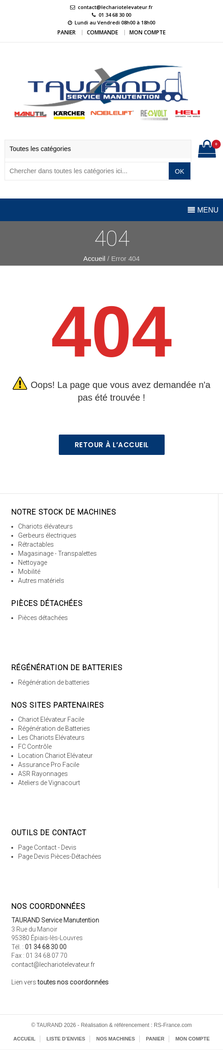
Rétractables (36, 544)
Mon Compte (147, 32)
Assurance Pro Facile (48, 764)
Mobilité (29, 571)
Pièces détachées (43, 617)
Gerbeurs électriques (47, 535)
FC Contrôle (35, 746)
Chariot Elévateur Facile (51, 719)
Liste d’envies (66, 1038)
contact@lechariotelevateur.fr (115, 7)
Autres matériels (41, 580)
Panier (66, 32)
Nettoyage (32, 562)
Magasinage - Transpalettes (57, 553)
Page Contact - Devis (47, 847)
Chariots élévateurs (45, 526)
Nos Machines (115, 1038)
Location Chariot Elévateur (55, 755)
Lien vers (60, 982)
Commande (102, 32)
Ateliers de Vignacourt (49, 782)
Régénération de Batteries (54, 728)
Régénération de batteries (54, 682)
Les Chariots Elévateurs (51, 737)
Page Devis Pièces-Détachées (59, 856)
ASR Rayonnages (43, 773)
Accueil (94, 258)
